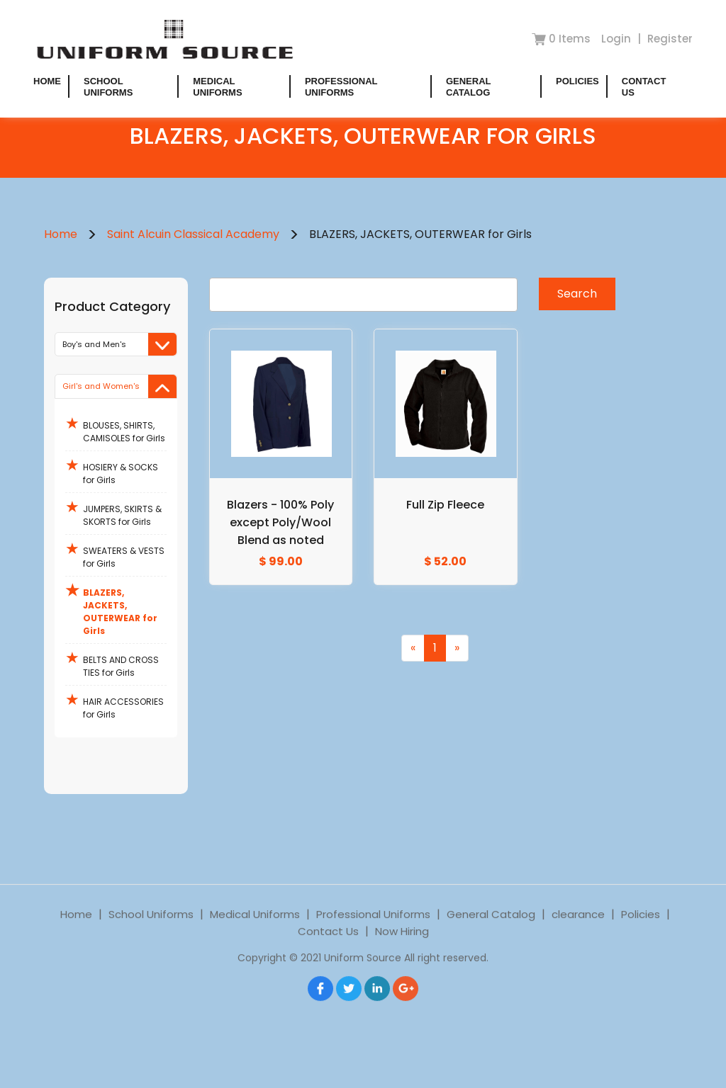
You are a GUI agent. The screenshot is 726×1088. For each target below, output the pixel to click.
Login (617, 38)
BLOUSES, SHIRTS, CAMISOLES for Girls (115, 428)
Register (670, 38)
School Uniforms (108, 87)
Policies (577, 81)
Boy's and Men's (119, 344)
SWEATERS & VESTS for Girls (114, 553)
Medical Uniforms (217, 87)
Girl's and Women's (119, 386)
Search (577, 293)
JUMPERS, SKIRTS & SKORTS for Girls (113, 511)
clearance (578, 933)
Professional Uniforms (341, 87)
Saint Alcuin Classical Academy (193, 234)
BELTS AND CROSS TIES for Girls (112, 662)
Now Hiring (402, 950)
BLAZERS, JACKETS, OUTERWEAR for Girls (111, 608)
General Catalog (468, 87)
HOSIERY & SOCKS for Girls (111, 470)
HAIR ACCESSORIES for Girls (114, 704)
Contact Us (328, 950)
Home (47, 81)
